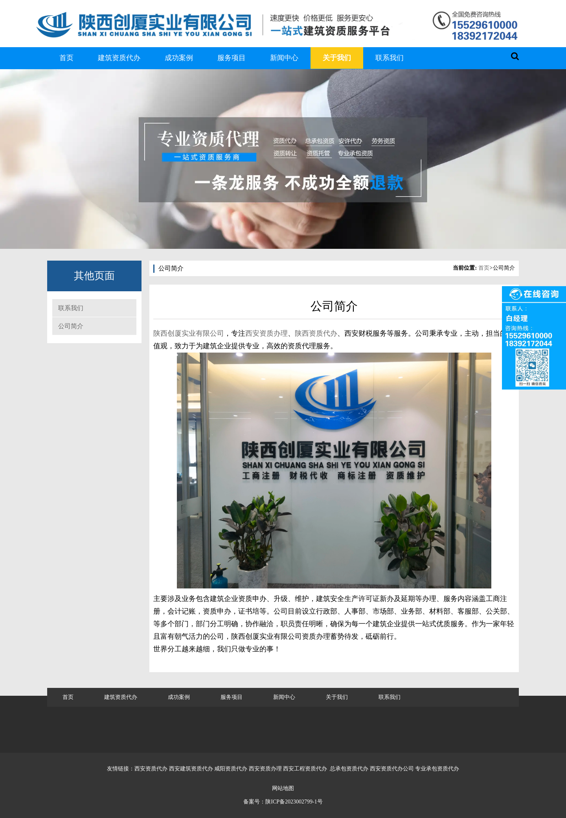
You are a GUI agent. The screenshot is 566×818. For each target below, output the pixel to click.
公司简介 (70, 326)
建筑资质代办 (119, 58)
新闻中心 (284, 58)
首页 (66, 58)
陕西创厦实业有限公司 (188, 333)
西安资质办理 (266, 333)
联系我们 (389, 58)
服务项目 (231, 58)
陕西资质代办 (316, 333)
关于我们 (337, 58)
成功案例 (179, 58)
